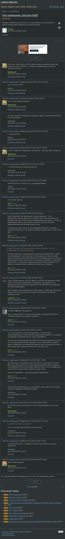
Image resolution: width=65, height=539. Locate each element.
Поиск (34, 7)
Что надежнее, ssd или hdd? (20, 15)
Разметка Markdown (25, 531)
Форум (23, 7)
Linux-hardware (14, 11)
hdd (6, 18)
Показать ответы (13, 302)
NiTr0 (9, 203)
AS (9, 267)
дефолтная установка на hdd (18, 516)
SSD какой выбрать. (15, 497)
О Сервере (5, 531)
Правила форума (14, 531)
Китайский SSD (13, 519)
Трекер (29, 7)
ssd (9, 18)
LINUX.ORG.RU (9, 2)
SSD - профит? (13, 510)
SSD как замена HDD (15, 494)
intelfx (10, 320)
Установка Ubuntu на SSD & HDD (19, 500)
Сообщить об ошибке (8, 533)
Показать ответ (13, 76)
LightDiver (11, 298)
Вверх (60, 531)
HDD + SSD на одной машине (18, 513)
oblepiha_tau (12, 72)
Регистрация (54, 7)
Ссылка (5, 35)
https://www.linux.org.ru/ (8, 535)
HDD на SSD (12, 508)
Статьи (17, 7)
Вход (62, 7)
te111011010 (12, 411)
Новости (4, 7)
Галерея (11, 7)
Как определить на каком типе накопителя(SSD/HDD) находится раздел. (33, 521)
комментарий (13, 82)
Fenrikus (10, 29)
